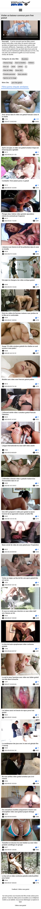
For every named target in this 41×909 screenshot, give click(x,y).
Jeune (13, 66)
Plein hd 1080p (8, 70)
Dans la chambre (20, 63)
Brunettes (25, 59)
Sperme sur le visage (9, 78)
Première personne (9, 74)
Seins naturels (22, 74)
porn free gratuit (17, 82)
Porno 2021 (19, 70)
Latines (20, 66)
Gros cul (6, 66)
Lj (25, 66)
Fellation (31, 63)
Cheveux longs (7, 63)
